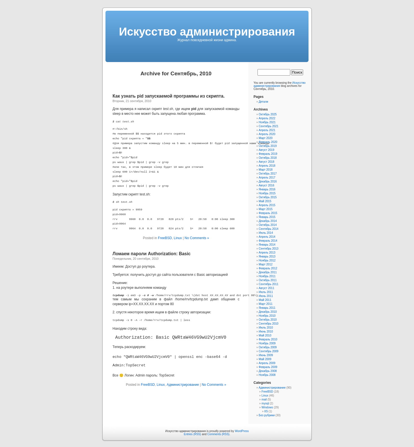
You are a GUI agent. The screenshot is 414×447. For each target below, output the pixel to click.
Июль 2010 (266, 327)
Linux (178, 238)
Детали (263, 101)
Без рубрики (267, 415)
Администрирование (183, 385)
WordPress (242, 431)
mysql (265, 403)
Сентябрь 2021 (268, 126)
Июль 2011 (266, 292)
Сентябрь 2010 (268, 323)
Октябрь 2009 (268, 347)
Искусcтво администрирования (207, 31)
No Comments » (197, 238)
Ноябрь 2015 (267, 193)
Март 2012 (265, 264)
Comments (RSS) (218, 434)
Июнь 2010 (266, 331)
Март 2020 (265, 138)
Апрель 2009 (267, 363)
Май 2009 (265, 359)
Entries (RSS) (192, 434)
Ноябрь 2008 (267, 374)
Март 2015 (265, 209)
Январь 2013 (267, 256)
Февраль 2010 (268, 339)
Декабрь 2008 (268, 371)
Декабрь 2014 (268, 221)
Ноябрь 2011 (267, 276)
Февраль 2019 (268, 153)
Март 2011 (265, 303)
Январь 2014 (267, 244)
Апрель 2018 (267, 165)
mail (264, 399)
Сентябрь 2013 (268, 248)
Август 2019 (266, 149)
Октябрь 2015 (268, 197)
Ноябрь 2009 (267, 343)
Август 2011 (266, 288)
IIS (266, 411)
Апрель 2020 (267, 134)
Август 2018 (266, 161)
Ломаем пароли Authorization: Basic (152, 253)
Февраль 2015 (268, 213)
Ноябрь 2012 (267, 260)
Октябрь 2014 (268, 224)
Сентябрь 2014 (268, 228)
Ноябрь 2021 (267, 122)
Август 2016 (266, 185)
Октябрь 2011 (268, 280)
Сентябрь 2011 (268, 284)
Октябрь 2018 (268, 157)
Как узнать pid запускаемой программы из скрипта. (169, 96)
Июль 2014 (266, 232)
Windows (267, 407)
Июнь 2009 (266, 355)
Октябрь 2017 (268, 173)
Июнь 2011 (266, 296)
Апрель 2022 (267, 118)
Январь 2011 (267, 307)
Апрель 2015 (267, 205)
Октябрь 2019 (268, 145)
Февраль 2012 (268, 268)
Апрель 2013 (267, 252)
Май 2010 (265, 335)
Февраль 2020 (268, 142)
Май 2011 (265, 299)
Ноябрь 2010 (267, 315)
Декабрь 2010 (268, 311)
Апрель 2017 (267, 177)
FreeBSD (165, 238)
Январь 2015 (267, 217)
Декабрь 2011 (268, 272)
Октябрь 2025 (268, 114)
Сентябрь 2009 (268, 351)
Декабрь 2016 (268, 181)
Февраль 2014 (268, 240)
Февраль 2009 (268, 367)
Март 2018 (265, 169)
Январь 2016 (267, 189)
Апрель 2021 (267, 130)
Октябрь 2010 (268, 319)
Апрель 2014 (267, 236)
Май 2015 (265, 201)
